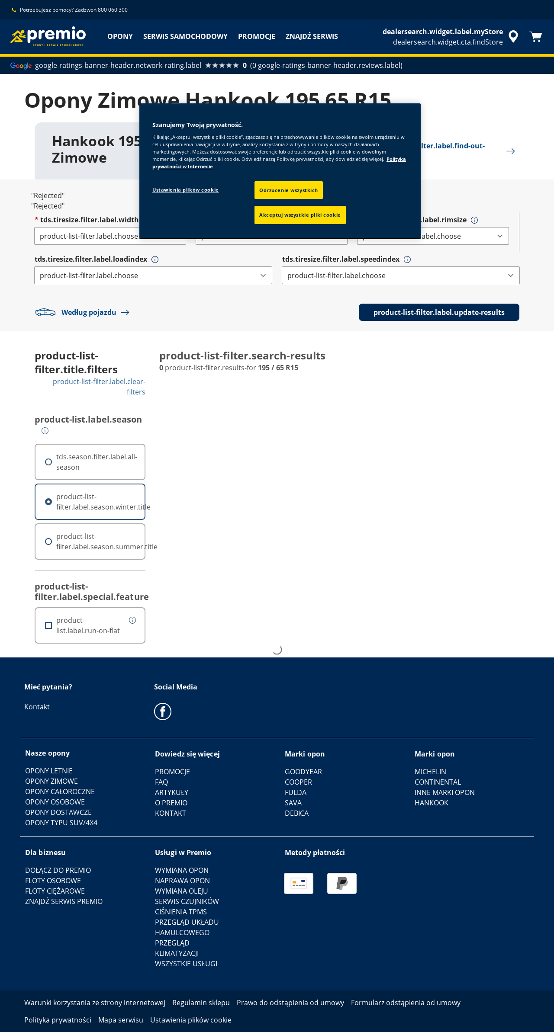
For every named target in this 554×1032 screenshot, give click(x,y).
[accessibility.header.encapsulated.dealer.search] (452, 36)
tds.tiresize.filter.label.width (89, 219)
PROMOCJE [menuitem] (256, 36)
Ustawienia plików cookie (185, 189)
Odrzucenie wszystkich (288, 190)
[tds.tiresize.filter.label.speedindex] (400, 275)
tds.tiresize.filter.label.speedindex (340, 259)
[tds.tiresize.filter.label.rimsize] (433, 236)
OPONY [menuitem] (120, 36)
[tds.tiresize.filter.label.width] (110, 236)
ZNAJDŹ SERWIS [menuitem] (312, 36)
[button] (474, 220)
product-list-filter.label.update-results (439, 312)
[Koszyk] (536, 37)
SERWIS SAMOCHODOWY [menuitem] (185, 36)
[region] (280, 171)
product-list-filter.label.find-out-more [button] (435, 151)
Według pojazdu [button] (84, 312)
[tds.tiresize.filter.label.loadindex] (153, 275)
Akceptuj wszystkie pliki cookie (300, 215)
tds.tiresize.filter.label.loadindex (91, 259)
